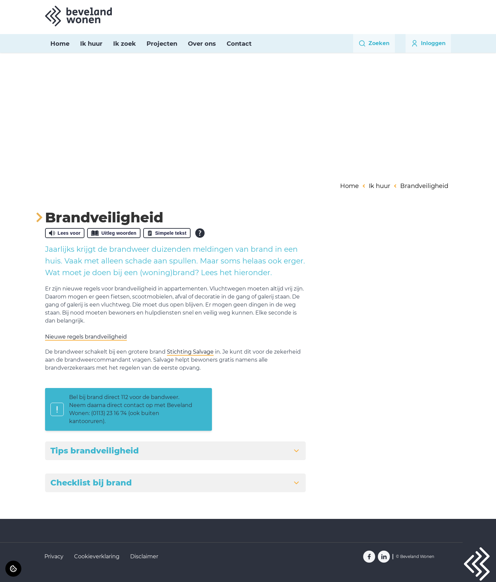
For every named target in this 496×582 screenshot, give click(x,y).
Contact (239, 43)
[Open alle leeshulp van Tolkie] (200, 233)
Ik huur (91, 43)
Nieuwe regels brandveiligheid (86, 337)
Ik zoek (124, 43)
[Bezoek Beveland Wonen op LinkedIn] (384, 557)
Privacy (53, 556)
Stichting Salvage (190, 352)
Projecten (162, 43)
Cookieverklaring (96, 556)
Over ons (202, 43)
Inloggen (428, 43)
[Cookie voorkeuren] (13, 569)
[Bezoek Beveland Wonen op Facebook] (369, 557)
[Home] (78, 16)
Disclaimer (144, 556)
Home (59, 43)
